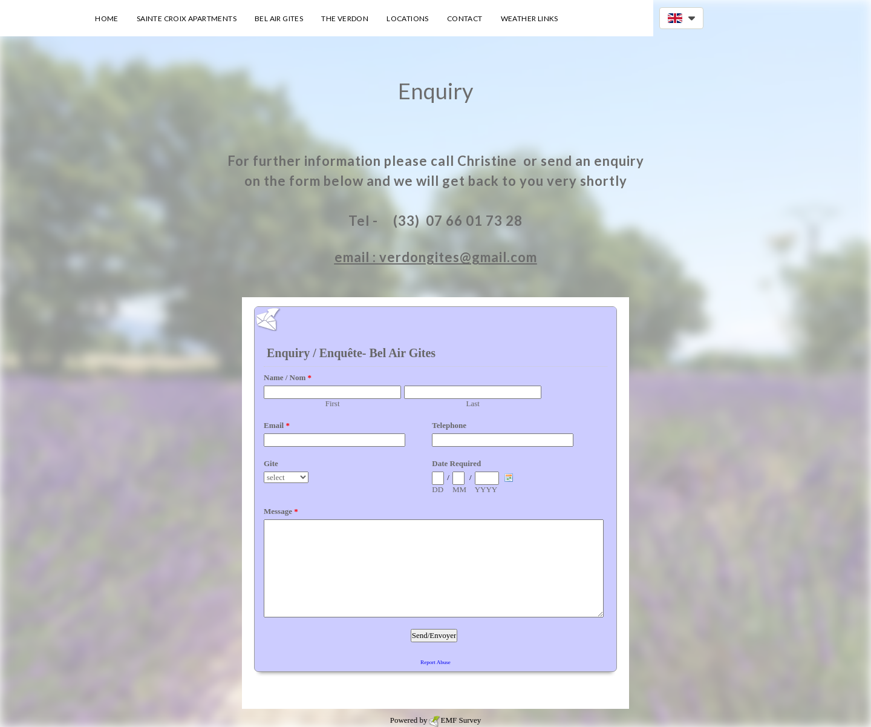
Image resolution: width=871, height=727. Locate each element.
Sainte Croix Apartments (187, 18)
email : (356, 257)
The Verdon (344, 18)
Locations (408, 18)
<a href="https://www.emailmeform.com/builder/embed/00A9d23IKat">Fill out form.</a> (435, 503)
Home (107, 18)
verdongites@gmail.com (458, 257)
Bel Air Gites (279, 18)
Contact (465, 18)
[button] (681, 18)
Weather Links (529, 18)
